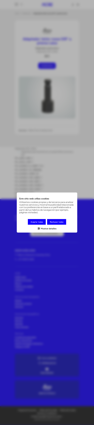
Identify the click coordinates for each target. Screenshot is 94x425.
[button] (47, 228)
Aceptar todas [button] (37, 222)
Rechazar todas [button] (56, 222)
